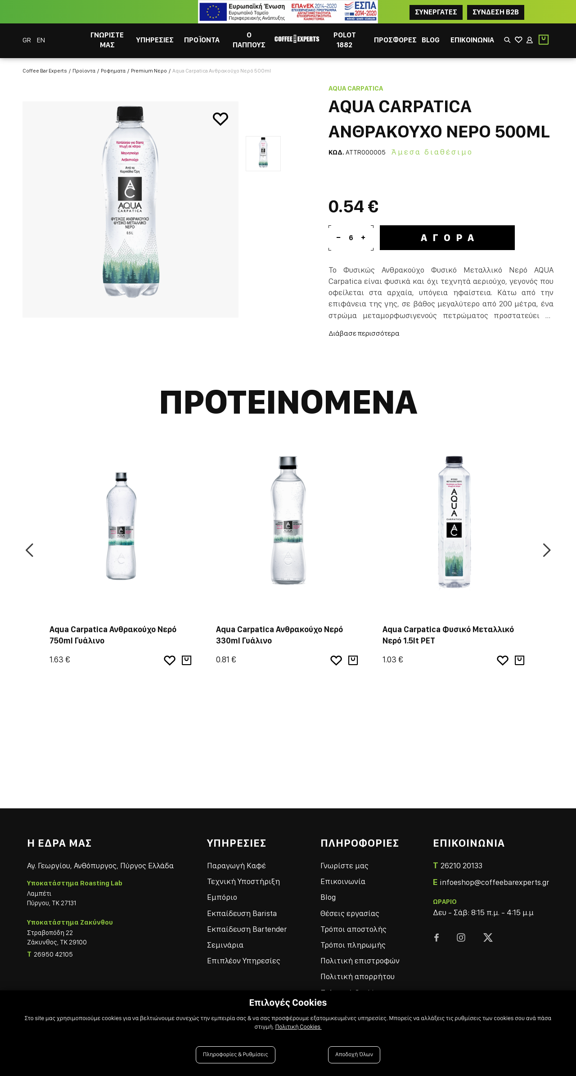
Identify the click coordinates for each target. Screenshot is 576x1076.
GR (27, 40)
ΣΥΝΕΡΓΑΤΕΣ (436, 12)
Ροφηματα (113, 71)
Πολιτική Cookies (298, 1026)
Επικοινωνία (342, 881)
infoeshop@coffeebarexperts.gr (494, 882)
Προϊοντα (83, 71)
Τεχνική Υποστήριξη (243, 881)
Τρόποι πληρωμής (353, 944)
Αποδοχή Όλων (354, 1054)
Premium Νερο (149, 71)
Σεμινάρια (225, 944)
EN (41, 40)
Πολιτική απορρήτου (357, 976)
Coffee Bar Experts (44, 71)
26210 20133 (461, 865)
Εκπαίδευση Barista (242, 913)
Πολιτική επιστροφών (360, 960)
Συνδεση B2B (495, 12)
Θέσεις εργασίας (349, 913)
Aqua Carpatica (355, 88)
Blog (328, 897)
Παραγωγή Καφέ (236, 865)
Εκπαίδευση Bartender (247, 929)
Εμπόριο (222, 897)
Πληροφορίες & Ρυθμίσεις (235, 1054)
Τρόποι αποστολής (353, 929)
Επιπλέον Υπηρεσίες (243, 960)
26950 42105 (53, 954)
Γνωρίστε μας (344, 865)
